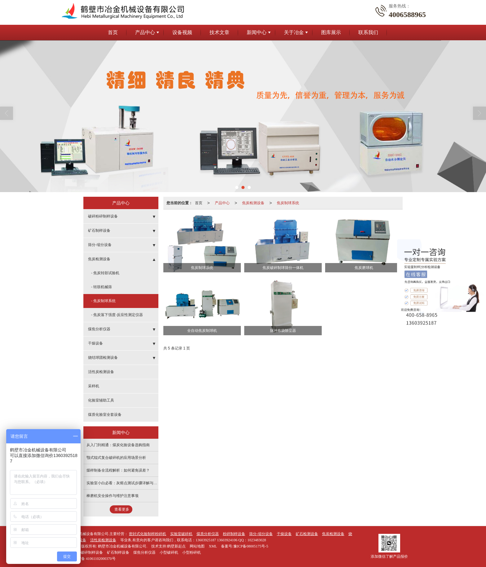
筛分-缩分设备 (100, 245)
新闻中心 (257, 32)
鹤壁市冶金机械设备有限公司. (122, 546)
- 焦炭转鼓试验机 (105, 273)
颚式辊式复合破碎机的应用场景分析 (116, 457)
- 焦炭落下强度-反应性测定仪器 (117, 315)
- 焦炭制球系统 (103, 301)
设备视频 (182, 32)
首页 (113, 32)
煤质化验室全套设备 (105, 414)
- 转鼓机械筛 (101, 287)
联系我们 (368, 32)
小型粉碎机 (191, 552)
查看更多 (121, 509)
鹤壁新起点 (176, 546)
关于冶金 (294, 32)
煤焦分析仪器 (99, 329)
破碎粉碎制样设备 (103, 216)
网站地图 (197, 546)
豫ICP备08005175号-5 (250, 546)
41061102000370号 (88, 558)
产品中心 (145, 32)
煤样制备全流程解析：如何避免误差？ (118, 470)
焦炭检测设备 (253, 203)
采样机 (93, 386)
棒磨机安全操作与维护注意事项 (112, 496)
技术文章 (219, 32)
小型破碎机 (169, 552)
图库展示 (331, 32)
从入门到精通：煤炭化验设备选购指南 (118, 445)
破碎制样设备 (92, 552)
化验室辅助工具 (101, 400)
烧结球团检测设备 (103, 357)
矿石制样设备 (99, 230)
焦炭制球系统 (288, 203)
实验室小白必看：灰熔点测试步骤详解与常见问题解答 (131, 483)
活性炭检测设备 (101, 372)
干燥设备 (95, 343)
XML (213, 546)
